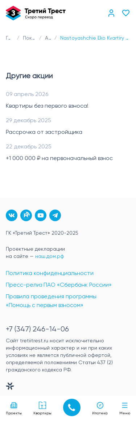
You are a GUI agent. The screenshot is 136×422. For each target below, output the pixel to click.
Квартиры (42, 408)
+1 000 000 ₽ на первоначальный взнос (59, 159)
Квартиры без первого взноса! (47, 106)
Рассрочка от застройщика (44, 132)
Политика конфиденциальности (50, 273)
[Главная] (36, 13)
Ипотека (100, 408)
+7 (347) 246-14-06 (37, 329)
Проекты (14, 408)
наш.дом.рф (49, 256)
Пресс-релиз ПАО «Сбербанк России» (59, 285)
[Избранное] (125, 13)
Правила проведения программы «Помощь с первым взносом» (51, 301)
